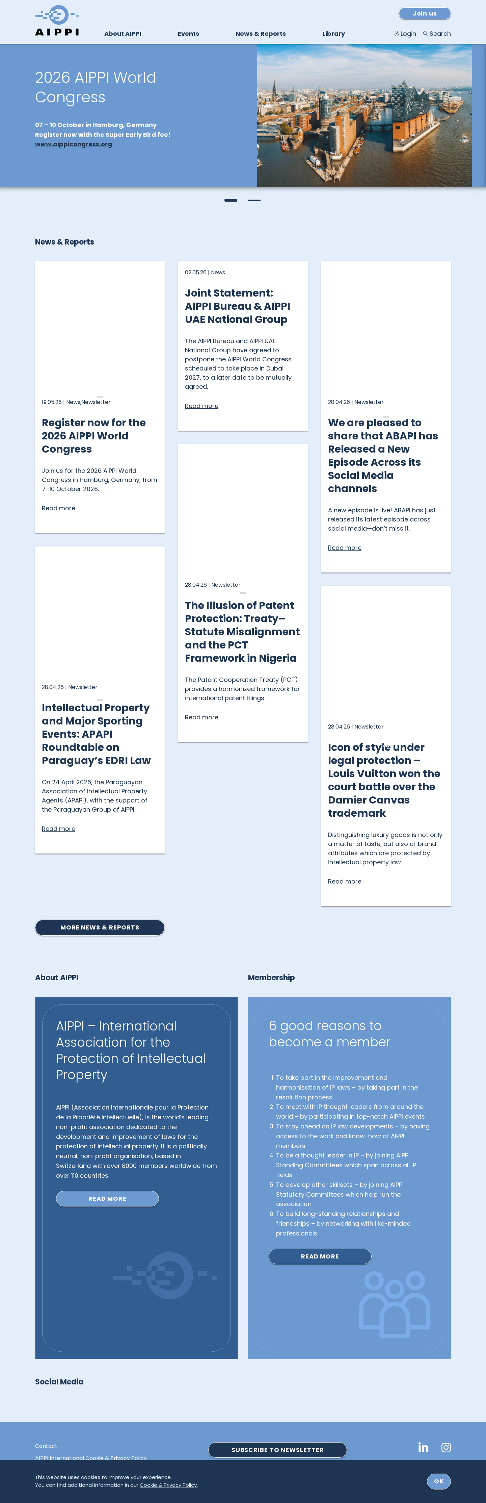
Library (333, 33)
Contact (46, 1446)
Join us (425, 13)
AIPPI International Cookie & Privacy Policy (91, 1458)
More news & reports (99, 927)
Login (408, 33)
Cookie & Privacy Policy (168, 1484)
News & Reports (261, 33)
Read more (107, 1198)
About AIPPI (122, 33)
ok (439, 1481)
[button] (231, 200)
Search (440, 33)
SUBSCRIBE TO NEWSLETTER (278, 1450)
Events (188, 33)
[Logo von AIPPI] (57, 20)
